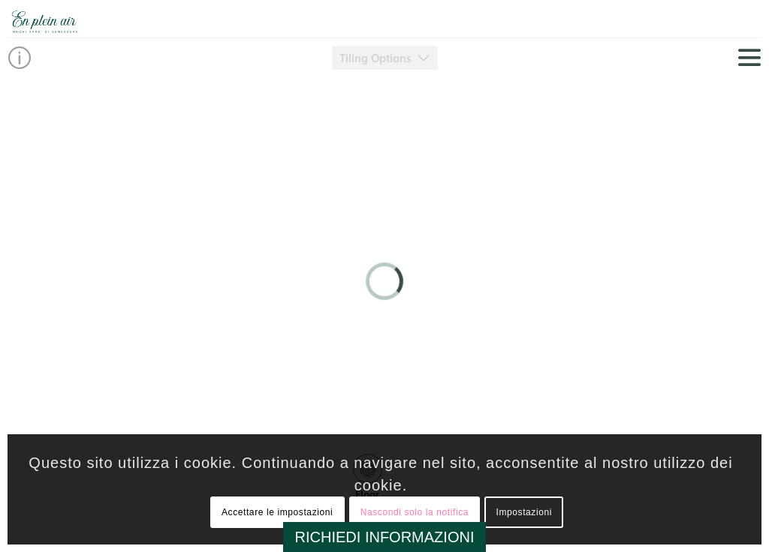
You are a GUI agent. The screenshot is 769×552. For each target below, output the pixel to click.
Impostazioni (524, 512)
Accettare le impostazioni (277, 512)
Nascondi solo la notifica (414, 512)
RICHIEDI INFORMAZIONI (385, 537)
